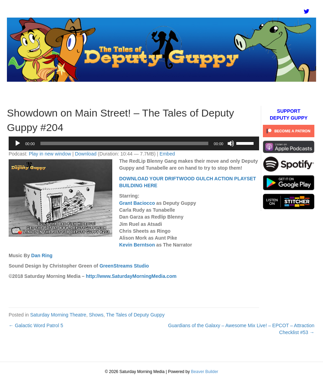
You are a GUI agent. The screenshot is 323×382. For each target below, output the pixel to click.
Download (85, 154)
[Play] (17, 143)
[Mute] (230, 143)
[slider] (124, 143)
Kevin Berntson (137, 245)
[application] (134, 143)
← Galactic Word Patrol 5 (36, 325)
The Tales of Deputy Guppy (135, 315)
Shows (96, 315)
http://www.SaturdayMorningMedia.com (131, 276)
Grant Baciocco (137, 203)
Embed (167, 154)
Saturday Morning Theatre (58, 315)
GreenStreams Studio (124, 266)
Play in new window (50, 154)
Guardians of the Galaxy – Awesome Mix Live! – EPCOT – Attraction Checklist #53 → (241, 329)
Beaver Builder (204, 371)
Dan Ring (41, 255)
